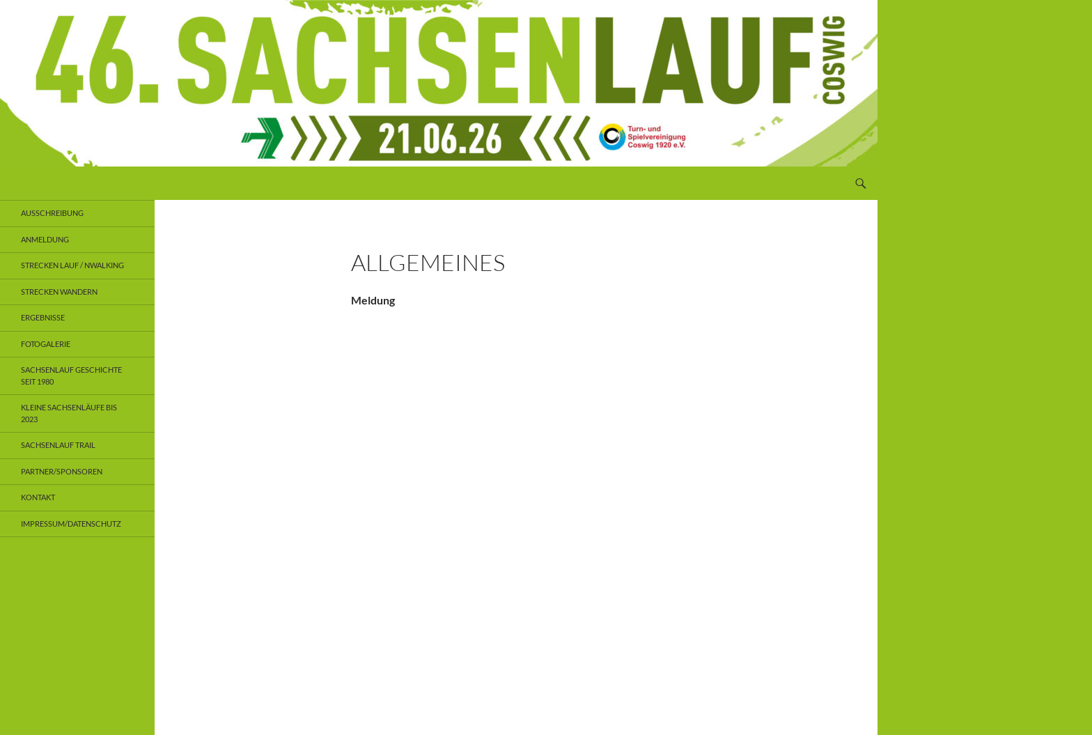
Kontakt (38, 497)
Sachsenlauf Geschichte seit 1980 (71, 375)
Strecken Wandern (59, 291)
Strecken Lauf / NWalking (72, 265)
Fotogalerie (45, 343)
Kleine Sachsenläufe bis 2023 (69, 413)
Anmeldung (45, 239)
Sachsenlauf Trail (58, 444)
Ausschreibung (52, 212)
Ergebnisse (43, 317)
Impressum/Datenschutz (71, 523)
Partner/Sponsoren (61, 471)
